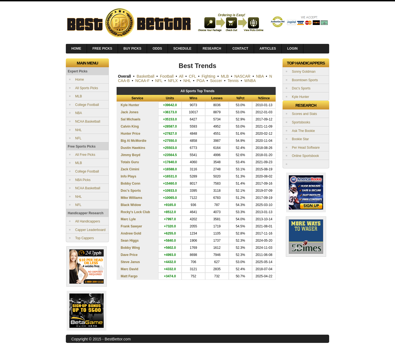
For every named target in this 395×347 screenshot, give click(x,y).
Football (167, 76)
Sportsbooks (301, 122)
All (181, 76)
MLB (78, 96)
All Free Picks (85, 155)
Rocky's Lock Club (135, 212)
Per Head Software (306, 147)
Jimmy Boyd (130, 155)
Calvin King (130, 126)
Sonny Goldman (303, 72)
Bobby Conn (130, 183)
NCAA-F (142, 80)
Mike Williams (131, 198)
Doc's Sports (131, 191)
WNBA (250, 80)
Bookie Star (300, 139)
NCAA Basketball (87, 121)
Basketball (145, 76)
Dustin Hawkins (133, 148)
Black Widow (131, 205)
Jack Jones (130, 112)
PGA (201, 80)
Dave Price (129, 255)
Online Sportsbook (305, 156)
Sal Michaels (130, 119)
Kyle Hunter (130, 105)
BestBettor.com (118, 339)
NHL (78, 130)
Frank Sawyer (131, 226)
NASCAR (242, 76)
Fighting (208, 76)
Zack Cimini (130, 169)
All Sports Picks (86, 88)
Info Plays (128, 176)
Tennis (233, 80)
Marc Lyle (128, 219)
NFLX (173, 80)
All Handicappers (87, 221)
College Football (87, 105)
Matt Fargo (129, 276)
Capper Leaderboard (90, 230)
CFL (192, 76)
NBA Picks (83, 180)
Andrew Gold (131, 233)
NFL (78, 138)
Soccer (216, 80)
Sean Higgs (130, 240)
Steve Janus (130, 262)
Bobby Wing (130, 248)
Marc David (129, 269)
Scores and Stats (304, 114)
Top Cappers (84, 238)
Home (79, 79)
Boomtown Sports (305, 80)
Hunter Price (130, 134)
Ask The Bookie (303, 131)
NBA (78, 113)
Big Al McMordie (133, 141)
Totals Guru (130, 162)
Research (212, 48)
